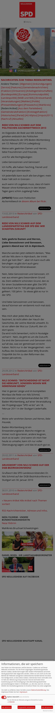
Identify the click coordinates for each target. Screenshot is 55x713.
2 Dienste (11, 702)
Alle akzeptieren (47, 707)
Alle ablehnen (6, 707)
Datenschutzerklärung (38, 690)
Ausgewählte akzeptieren (26, 707)
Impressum (23, 692)
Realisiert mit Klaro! (48, 710)
